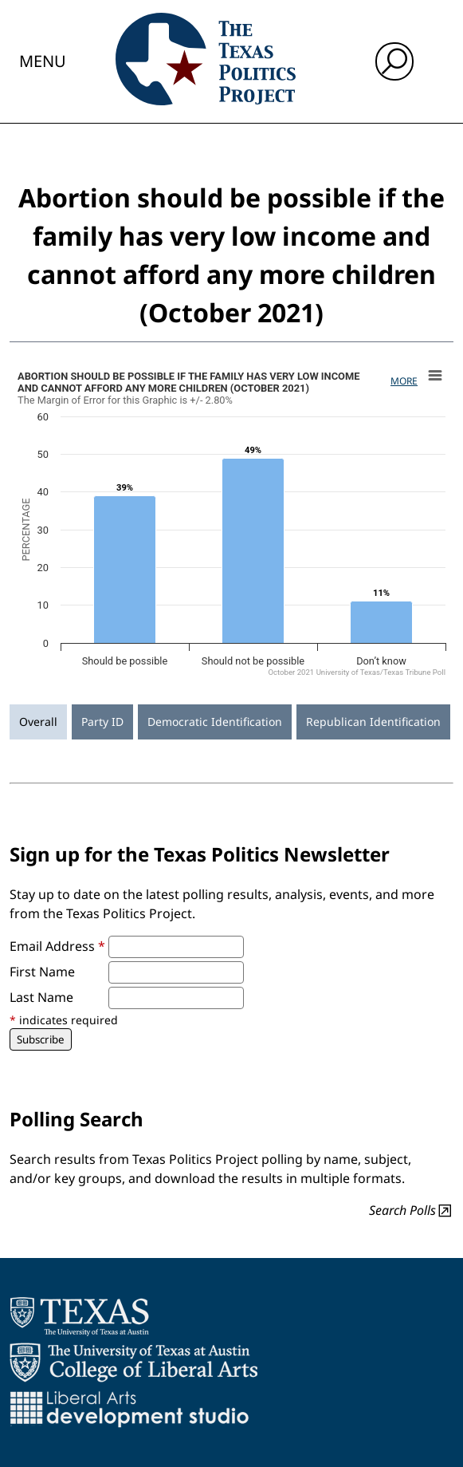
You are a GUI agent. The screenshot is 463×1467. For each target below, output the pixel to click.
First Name (42, 971)
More (404, 381)
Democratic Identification (214, 721)
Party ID (102, 721)
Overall (38, 721)
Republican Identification (373, 721)
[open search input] (394, 61)
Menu (42, 61)
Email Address (57, 946)
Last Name (41, 997)
